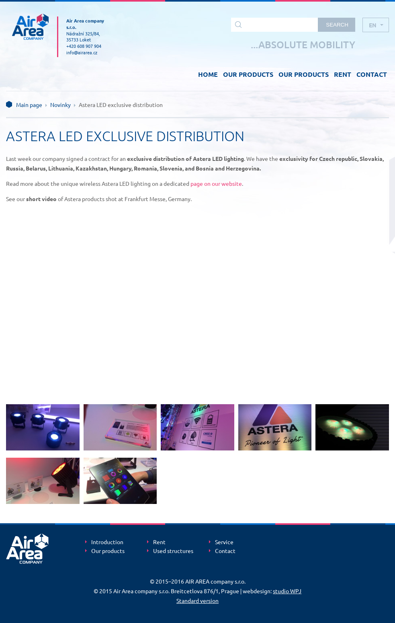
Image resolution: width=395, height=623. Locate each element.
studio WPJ (287, 590)
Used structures (173, 551)
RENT (342, 74)
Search (337, 25)
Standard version (197, 600)
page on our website (216, 183)
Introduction (107, 542)
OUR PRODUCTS (248, 74)
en (373, 25)
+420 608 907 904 (83, 46)
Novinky (60, 104)
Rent (159, 542)
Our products (108, 551)
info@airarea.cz (81, 52)
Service (224, 542)
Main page (29, 104)
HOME (208, 74)
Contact (225, 551)
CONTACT (371, 74)
